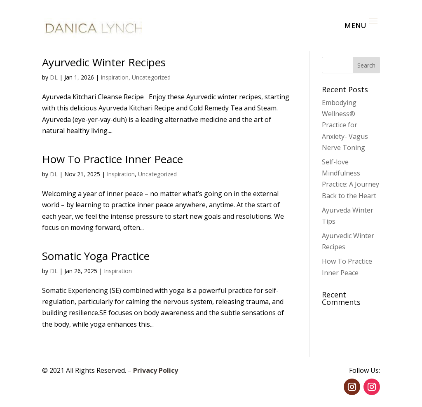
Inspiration (115, 77)
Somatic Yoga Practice (96, 255)
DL (54, 77)
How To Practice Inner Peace (112, 159)
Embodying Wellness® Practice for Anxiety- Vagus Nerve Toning (345, 125)
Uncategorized (151, 77)
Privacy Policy (155, 370)
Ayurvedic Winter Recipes (104, 62)
